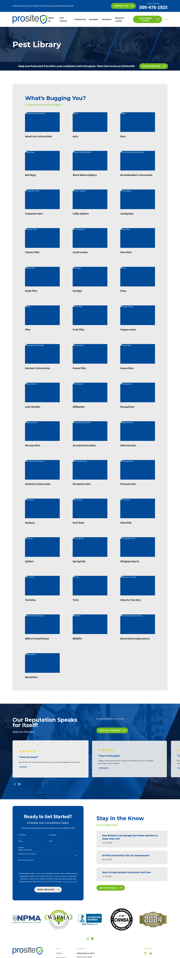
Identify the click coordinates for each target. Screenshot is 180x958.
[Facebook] (145, 953)
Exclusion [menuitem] (93, 19)
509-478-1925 (153, 7)
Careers (59, 953)
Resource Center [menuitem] (119, 19)
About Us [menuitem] (51, 19)
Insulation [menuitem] (107, 19)
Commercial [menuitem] (80, 19)
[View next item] (19, 784)
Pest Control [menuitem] (63, 19)
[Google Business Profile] (150, 953)
